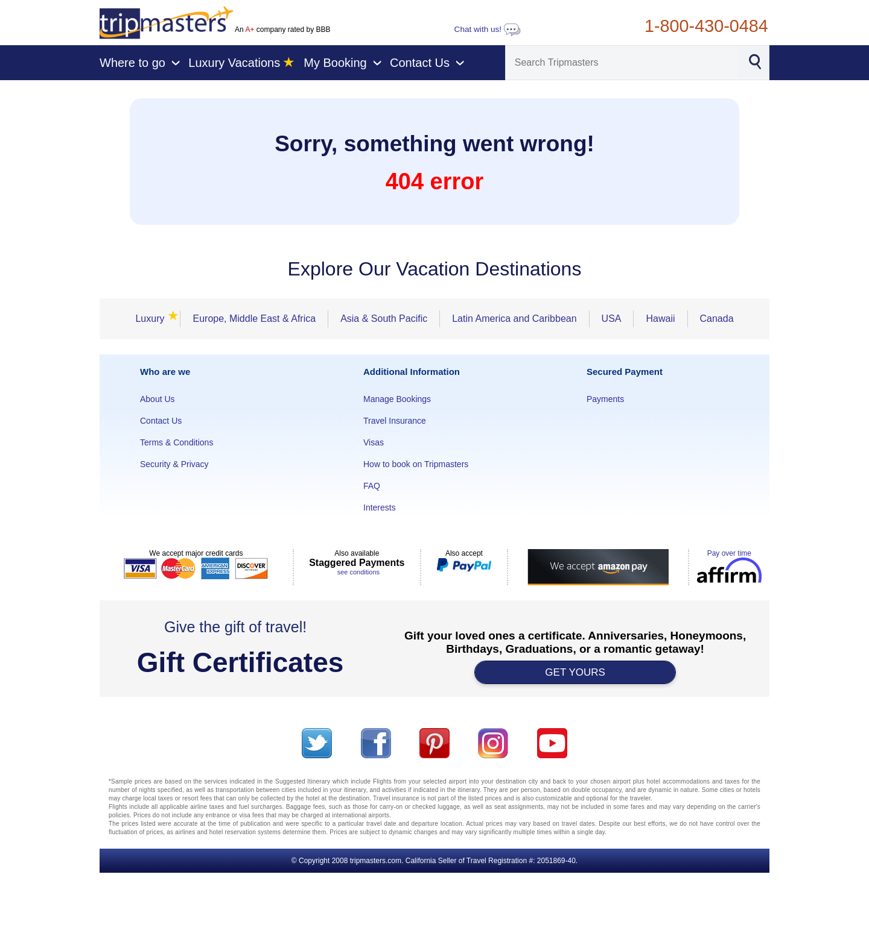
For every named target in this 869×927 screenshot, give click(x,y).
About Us (157, 399)
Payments (605, 399)
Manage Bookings (397, 399)
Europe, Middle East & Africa (254, 318)
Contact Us (161, 421)
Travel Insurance (394, 421)
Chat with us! (487, 29)
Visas (373, 442)
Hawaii (660, 318)
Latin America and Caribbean (514, 318)
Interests (379, 507)
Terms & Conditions (176, 442)
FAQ (371, 486)
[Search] (621, 63)
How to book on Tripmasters (415, 464)
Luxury (153, 318)
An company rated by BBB (282, 29)
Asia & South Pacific (383, 318)
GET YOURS (575, 672)
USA (612, 318)
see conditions (358, 572)
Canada (717, 318)
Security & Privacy (174, 464)
